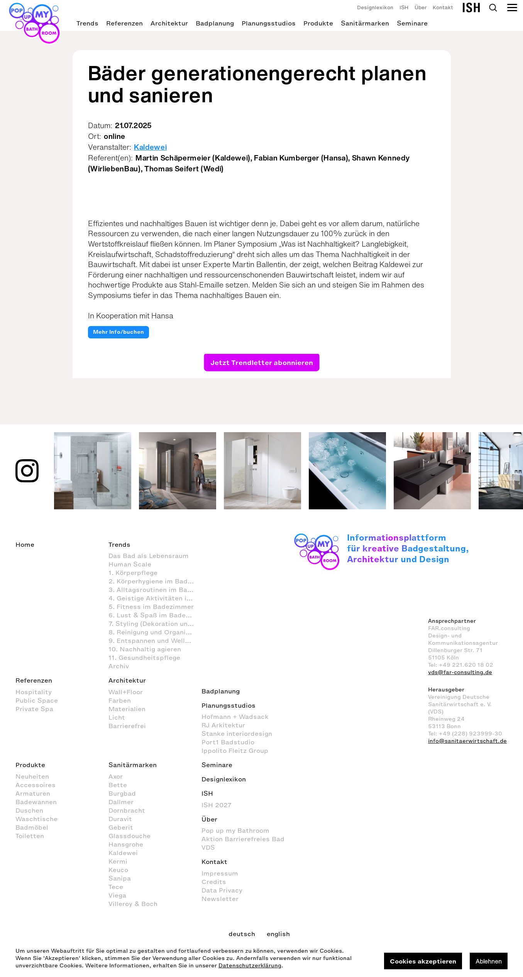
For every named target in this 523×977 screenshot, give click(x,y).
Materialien (127, 709)
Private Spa (34, 709)
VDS (208, 847)
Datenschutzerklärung (249, 965)
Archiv (118, 666)
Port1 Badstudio (227, 742)
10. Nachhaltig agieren (144, 649)
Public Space (36, 700)
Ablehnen (489, 961)
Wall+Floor (125, 692)
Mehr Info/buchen (118, 332)
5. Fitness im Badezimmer (151, 606)
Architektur (169, 23)
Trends (87, 23)
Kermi (117, 861)
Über (421, 7)
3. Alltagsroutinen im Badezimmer (154, 589)
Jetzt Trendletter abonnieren (261, 362)
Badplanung (215, 23)
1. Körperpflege (132, 572)
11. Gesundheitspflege (144, 657)
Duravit (120, 819)
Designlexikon (375, 7)
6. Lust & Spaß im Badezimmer (154, 615)
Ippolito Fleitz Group (234, 750)
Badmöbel (31, 827)
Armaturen (32, 793)
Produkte (318, 23)
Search (492, 7)
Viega (117, 895)
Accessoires (35, 785)
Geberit (120, 827)
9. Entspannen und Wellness (154, 640)
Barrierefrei (127, 726)
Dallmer (121, 802)
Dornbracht (126, 810)
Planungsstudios (269, 23)
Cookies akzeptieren (423, 961)
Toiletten (29, 836)
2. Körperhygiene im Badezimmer (154, 581)
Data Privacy (221, 890)
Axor (115, 776)
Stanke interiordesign (236, 733)
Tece (115, 886)
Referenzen (124, 23)
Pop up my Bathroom (235, 830)
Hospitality (33, 692)
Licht (116, 717)
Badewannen (36, 802)
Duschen (29, 810)
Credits (213, 881)
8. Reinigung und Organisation (154, 632)
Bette (117, 785)
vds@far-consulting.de (460, 672)
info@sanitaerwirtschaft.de (467, 741)
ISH (403, 7)
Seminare (412, 23)
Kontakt (443, 7)
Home (24, 544)
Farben (119, 700)
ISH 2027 (216, 805)
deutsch (241, 934)
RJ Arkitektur (223, 725)
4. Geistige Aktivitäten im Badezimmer (154, 598)
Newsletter (220, 898)
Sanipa (119, 878)
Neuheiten (32, 776)
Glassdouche (129, 836)
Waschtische (36, 819)
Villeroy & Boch (132, 903)
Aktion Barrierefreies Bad (242, 839)
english (278, 934)
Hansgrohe (125, 844)
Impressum (219, 873)
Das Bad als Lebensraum (148, 555)
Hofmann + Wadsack (235, 716)
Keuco (118, 869)
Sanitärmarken (365, 23)
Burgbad (122, 793)
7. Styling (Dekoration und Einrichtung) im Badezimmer (154, 623)
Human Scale (129, 564)
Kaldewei (150, 147)
